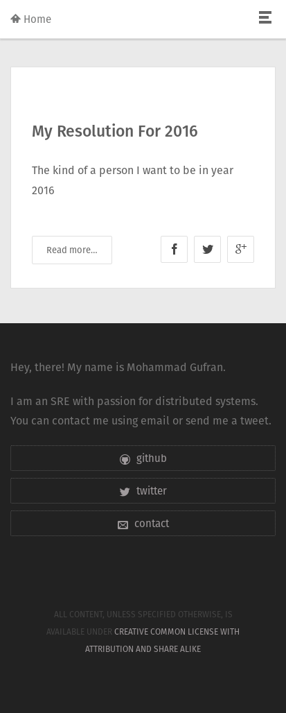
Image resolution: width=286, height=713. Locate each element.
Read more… (72, 250)
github (143, 458)
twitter (143, 490)
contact (143, 523)
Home (30, 19)
